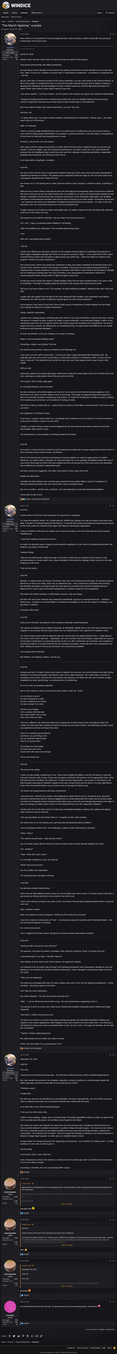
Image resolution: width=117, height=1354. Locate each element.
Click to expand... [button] (67, 1204)
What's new (36, 13)
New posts (5, 17)
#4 (113, 1179)
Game (5, 13)
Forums (24, 13)
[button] (43, 12)
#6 (113, 1261)
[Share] (110, 34)
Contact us (71, 1348)
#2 (113, 506)
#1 (113, 34)
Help (103, 1348)
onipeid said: (26, 1183)
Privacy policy (95, 1348)
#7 (113, 1302)
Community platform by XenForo (58, 1352)
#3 (113, 1055)
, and (37, 499)
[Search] (110, 12)
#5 (113, 1220)
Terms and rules (82, 1348)
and (32, 1048)
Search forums (16, 17)
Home (14, 13)
